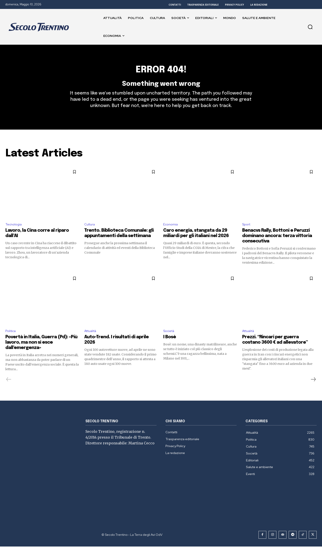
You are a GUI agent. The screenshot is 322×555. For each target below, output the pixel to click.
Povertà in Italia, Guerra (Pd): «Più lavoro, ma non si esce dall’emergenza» (41, 351)
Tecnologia (14, 231)
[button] (310, 26)
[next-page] (313, 388)
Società (169, 339)
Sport (247, 231)
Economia (171, 231)
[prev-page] (8, 388)
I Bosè (169, 345)
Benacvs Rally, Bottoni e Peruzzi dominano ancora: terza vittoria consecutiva (277, 243)
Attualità (91, 339)
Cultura (90, 231)
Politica (11, 339)
